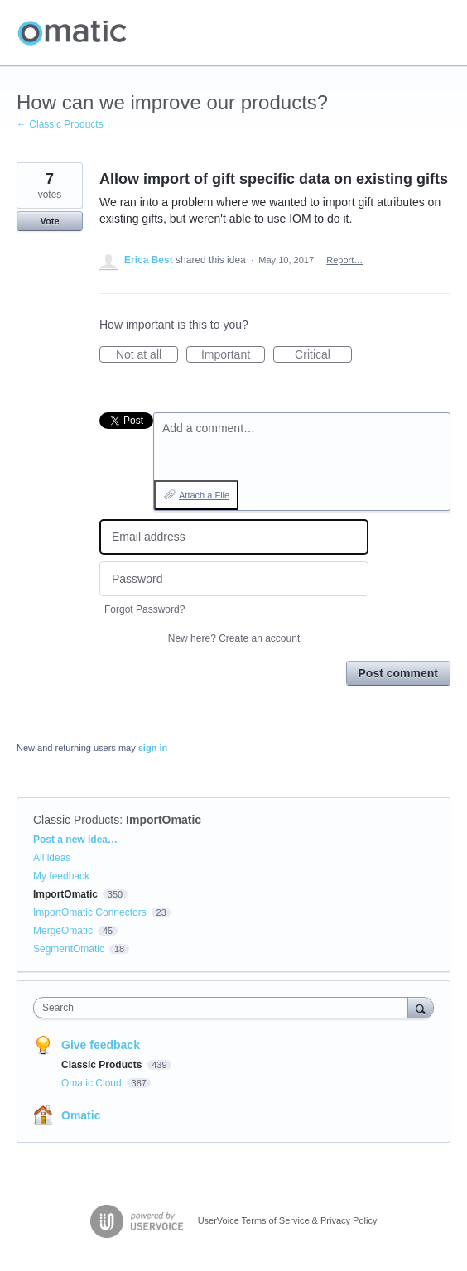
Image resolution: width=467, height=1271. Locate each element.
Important (233, 355)
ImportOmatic (163, 819)
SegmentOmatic (68, 949)
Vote (49, 221)
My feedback (61, 876)
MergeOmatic (63, 930)
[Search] (420, 1007)
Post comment (398, 673)
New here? (234, 638)
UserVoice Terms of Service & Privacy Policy (288, 1220)
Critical (323, 355)
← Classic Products (60, 124)
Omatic (80, 1115)
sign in (152, 748)
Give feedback (100, 1045)
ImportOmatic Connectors (90, 912)
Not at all (147, 355)
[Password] (233, 579)
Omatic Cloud (92, 1083)
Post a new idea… (75, 839)
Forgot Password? (144, 609)
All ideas (51, 858)
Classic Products (76, 819)
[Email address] (233, 537)
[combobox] (224, 1007)
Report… (344, 260)
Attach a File (204, 495)
